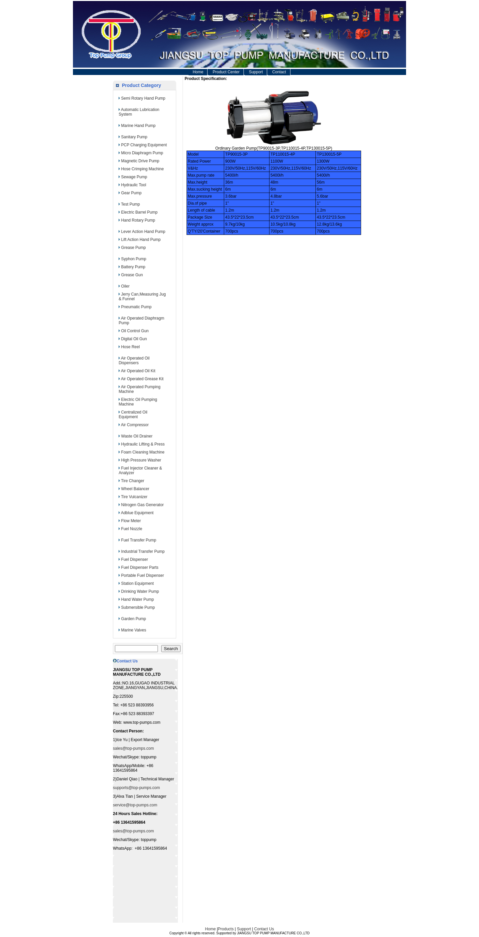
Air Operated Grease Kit (142, 379)
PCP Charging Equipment (144, 145)
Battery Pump (133, 267)
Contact (279, 72)
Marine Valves (133, 630)
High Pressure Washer (141, 460)
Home (198, 72)
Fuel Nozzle (131, 528)
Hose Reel (130, 347)
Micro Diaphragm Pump (142, 153)
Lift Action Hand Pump (141, 239)
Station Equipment (137, 583)
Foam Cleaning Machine (143, 452)
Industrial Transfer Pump (143, 551)
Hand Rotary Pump (138, 220)
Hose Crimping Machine (142, 169)
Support (256, 72)
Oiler (125, 286)
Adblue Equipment (137, 512)
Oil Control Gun (135, 331)
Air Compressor (135, 425)
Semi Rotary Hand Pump (143, 98)
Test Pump (130, 204)
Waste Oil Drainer (137, 436)
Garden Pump (133, 618)
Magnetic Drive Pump (140, 161)
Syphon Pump (133, 259)
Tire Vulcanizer (134, 496)
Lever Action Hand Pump (143, 231)
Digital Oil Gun (134, 339)
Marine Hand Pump (138, 125)
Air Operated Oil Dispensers (134, 360)
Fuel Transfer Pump (138, 540)
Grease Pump (133, 247)
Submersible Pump (138, 607)
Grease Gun (132, 275)
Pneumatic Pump (136, 307)
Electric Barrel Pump (139, 212)
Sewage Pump (134, 177)
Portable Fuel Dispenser (142, 575)
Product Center (226, 72)
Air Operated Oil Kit (138, 371)
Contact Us (264, 929)
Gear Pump (131, 193)
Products (226, 929)
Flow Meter (131, 520)
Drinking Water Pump (140, 591)
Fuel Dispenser (134, 559)
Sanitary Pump (134, 137)
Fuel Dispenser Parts (140, 567)
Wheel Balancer (135, 488)
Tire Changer (132, 480)
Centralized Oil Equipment (133, 414)
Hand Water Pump (137, 599)
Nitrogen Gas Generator (142, 504)
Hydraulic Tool (133, 185)
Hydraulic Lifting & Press (143, 444)
